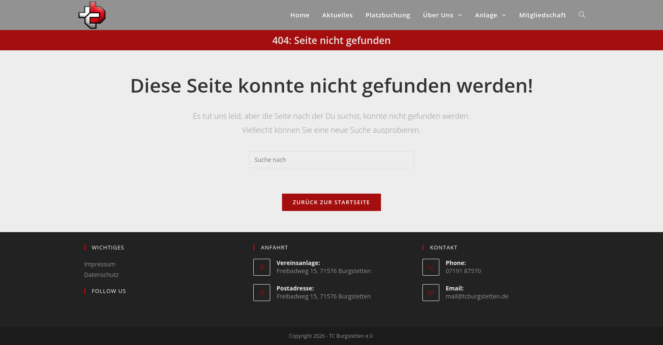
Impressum (99, 264)
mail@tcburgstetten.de (477, 296)
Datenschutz (101, 275)
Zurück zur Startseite (331, 202)
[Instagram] (89, 308)
